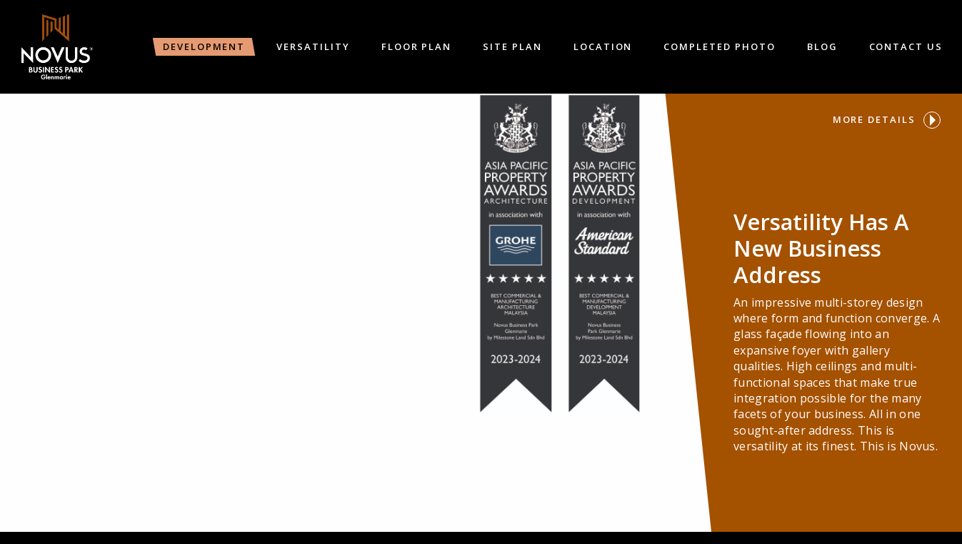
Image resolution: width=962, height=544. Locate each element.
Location (603, 46)
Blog (822, 46)
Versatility (312, 46)
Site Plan (512, 46)
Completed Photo (719, 46)
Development (204, 46)
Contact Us (906, 46)
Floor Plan (416, 46)
